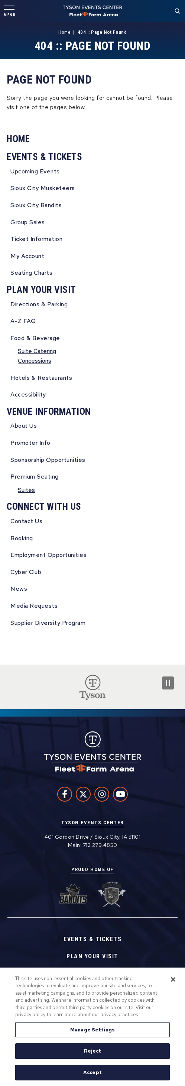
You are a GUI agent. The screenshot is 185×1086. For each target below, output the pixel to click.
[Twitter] (83, 794)
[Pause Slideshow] (168, 682)
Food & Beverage (35, 338)
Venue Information (49, 411)
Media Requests (34, 606)
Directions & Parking (39, 304)
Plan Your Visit (41, 289)
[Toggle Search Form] (177, 11)
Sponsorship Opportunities (47, 460)
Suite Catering (37, 351)
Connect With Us (44, 506)
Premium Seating (34, 476)
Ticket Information (36, 239)
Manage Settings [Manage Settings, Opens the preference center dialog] (92, 1031)
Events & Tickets (44, 156)
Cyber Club (25, 572)
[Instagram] (101, 794)
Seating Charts (31, 273)
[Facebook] (64, 794)
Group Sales (27, 222)
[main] (92, 343)
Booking (21, 538)
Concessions (34, 361)
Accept (92, 1074)
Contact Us (26, 521)
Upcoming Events (35, 171)
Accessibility (28, 394)
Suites (26, 490)
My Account (27, 256)
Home (64, 32)
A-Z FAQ (23, 321)
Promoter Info (30, 443)
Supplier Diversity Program (47, 623)
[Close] (173, 981)
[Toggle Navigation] (9, 11)
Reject (92, 1053)
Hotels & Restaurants (41, 378)
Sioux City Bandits (36, 205)
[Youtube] (120, 794)
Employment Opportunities (48, 555)
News (18, 589)
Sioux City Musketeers (42, 188)
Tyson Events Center (92, 11)
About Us (23, 426)
